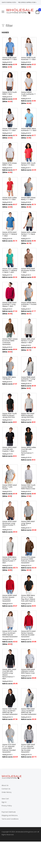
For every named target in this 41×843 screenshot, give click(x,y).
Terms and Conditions (10, 819)
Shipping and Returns (10, 815)
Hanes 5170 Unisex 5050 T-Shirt (9, 164)
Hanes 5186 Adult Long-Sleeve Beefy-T (28, 523)
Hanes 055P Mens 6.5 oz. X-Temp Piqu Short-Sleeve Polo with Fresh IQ (28, 598)
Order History (6, 792)
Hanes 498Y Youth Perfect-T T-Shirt (28, 164)
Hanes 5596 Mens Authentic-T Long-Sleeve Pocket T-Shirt (9, 560)
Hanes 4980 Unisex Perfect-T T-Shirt (9, 130)
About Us (5, 785)
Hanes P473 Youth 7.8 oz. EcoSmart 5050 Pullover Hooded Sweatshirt (10, 634)
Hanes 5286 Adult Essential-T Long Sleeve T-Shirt (9, 304)
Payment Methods (9, 812)
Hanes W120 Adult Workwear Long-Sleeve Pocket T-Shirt (9, 524)
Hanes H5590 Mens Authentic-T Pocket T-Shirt (28, 304)
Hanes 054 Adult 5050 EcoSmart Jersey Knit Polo (27, 415)
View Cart (5, 799)
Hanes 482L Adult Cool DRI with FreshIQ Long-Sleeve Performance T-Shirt (9, 674)
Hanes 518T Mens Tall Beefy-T (9, 378)
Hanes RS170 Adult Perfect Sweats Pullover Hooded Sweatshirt (28, 634)
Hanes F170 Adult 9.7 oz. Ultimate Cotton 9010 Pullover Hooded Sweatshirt (9, 748)
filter (9, 25)
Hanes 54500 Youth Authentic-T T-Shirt (28, 94)
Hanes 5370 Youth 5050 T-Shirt (9, 93)
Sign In (4, 802)
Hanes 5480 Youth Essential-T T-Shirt (28, 59)
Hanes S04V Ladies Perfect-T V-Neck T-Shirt (28, 234)
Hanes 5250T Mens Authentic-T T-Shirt (28, 130)
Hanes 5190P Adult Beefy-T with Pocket (9, 487)
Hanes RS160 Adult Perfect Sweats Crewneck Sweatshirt (9, 598)
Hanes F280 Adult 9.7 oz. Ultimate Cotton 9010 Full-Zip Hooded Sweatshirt (28, 748)
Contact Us (6, 789)
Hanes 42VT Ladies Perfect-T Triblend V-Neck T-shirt (9, 270)
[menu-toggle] (3, 11)
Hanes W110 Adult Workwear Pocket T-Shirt (28, 270)
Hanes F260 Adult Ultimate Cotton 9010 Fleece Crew (28, 671)
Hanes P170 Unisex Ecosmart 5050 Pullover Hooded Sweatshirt (28, 560)
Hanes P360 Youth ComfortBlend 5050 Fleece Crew (28, 487)
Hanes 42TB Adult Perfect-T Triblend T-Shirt (9, 234)
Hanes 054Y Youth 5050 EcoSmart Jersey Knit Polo (9, 415)
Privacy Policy (7, 806)
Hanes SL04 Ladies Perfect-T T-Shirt (9, 199)
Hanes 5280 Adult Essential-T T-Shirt (9, 59)
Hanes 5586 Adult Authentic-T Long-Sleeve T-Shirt (28, 379)
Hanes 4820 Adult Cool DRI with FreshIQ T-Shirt (9, 449)
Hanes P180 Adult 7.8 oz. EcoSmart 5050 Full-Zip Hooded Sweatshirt (28, 711)
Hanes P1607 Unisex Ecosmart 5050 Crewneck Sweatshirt (10, 341)
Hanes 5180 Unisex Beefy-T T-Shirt (28, 199)
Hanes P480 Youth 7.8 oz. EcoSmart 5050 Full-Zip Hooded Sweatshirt (10, 711)
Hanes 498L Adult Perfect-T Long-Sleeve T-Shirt (28, 341)
